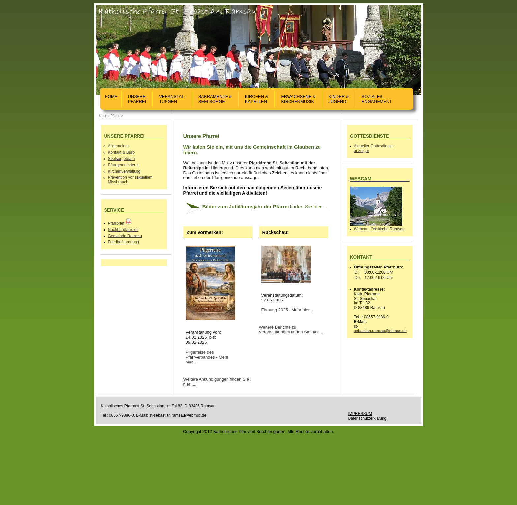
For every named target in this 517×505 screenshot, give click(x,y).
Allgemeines (119, 146)
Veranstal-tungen (172, 99)
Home (111, 99)
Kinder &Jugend (338, 99)
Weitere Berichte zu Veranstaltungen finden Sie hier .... (292, 329)
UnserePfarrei (137, 99)
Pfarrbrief (120, 223)
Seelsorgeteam (121, 158)
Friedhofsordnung (123, 242)
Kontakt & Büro (121, 152)
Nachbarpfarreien (123, 229)
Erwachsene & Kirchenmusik (298, 99)
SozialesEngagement (377, 99)
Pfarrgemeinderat (123, 165)
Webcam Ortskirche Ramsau (379, 229)
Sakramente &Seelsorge (215, 99)
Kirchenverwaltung (124, 171)
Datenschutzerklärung (367, 418)
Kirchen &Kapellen (256, 99)
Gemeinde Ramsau (125, 236)
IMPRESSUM (360, 413)
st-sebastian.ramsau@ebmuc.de (380, 328)
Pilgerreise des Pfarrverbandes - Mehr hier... (207, 357)
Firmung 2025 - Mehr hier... (287, 309)
